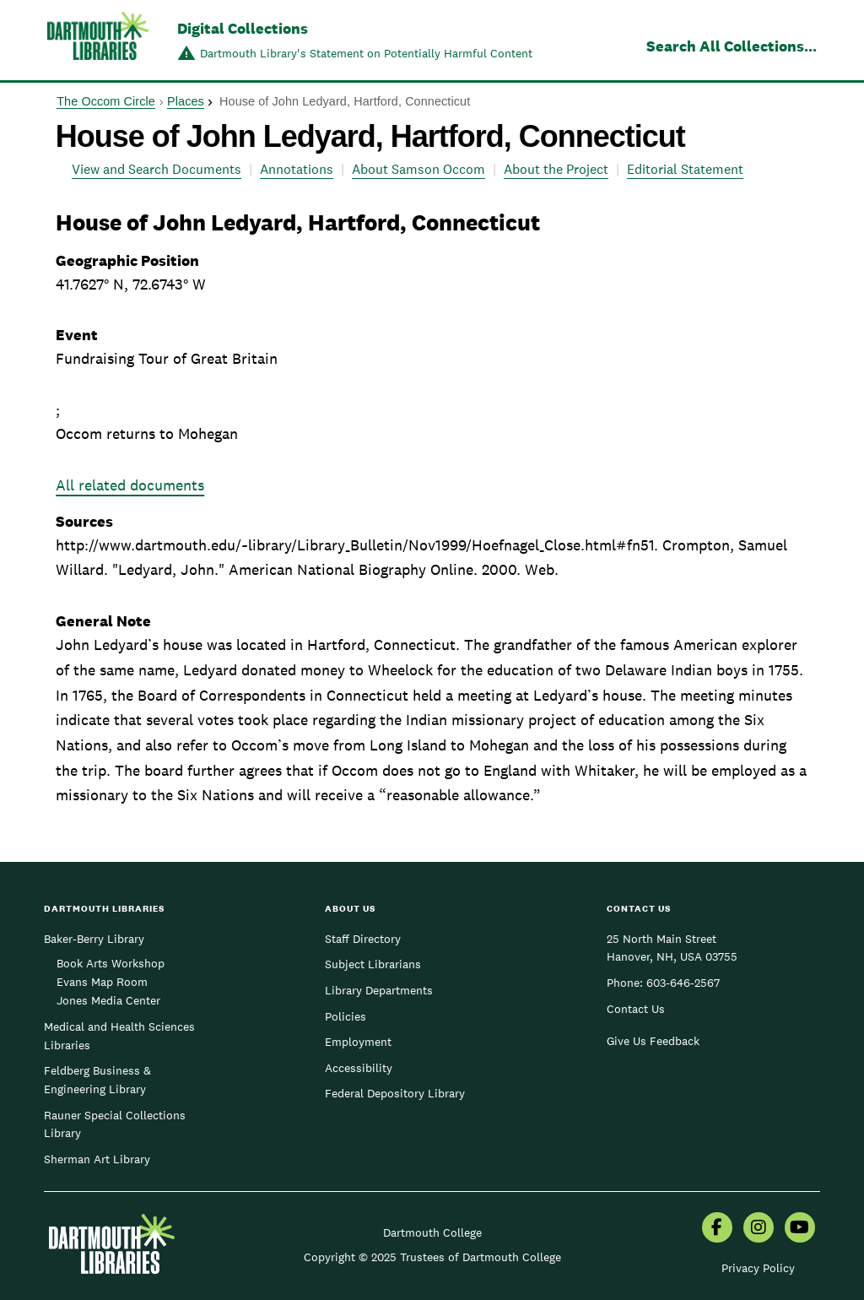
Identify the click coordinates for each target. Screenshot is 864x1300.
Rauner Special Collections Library (115, 1124)
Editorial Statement (685, 169)
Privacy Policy (758, 1268)
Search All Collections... (731, 46)
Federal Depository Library (395, 1093)
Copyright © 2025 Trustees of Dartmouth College (432, 1257)
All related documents (130, 485)
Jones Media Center (108, 1000)
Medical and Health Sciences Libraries (119, 1036)
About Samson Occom (418, 169)
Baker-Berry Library (94, 938)
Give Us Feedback (653, 1040)
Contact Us (636, 1008)
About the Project (556, 169)
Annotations (296, 169)
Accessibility (358, 1067)
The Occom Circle (106, 101)
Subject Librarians (373, 964)
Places (185, 101)
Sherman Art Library (97, 1159)
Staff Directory (363, 938)
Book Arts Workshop (111, 963)
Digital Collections (242, 28)
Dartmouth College (432, 1232)
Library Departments (379, 990)
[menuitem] (717, 1229)
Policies (345, 1016)
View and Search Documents (156, 169)
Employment (358, 1041)
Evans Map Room (102, 981)
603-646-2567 (683, 982)
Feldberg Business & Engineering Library (97, 1080)
